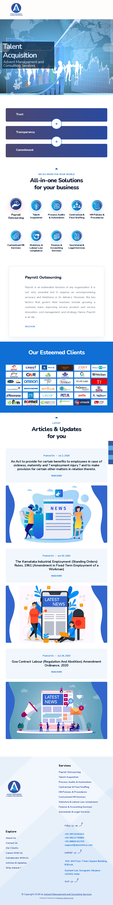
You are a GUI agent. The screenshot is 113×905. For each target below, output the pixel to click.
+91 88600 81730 (74, 841)
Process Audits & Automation (75, 782)
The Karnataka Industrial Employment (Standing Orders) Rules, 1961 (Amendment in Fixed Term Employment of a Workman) (56, 565)
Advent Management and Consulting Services (68, 894)
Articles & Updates (16, 863)
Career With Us (14, 853)
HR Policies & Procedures (73, 792)
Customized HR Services (72, 797)
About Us (11, 838)
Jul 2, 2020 (64, 455)
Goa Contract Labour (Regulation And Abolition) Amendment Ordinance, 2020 (56, 663)
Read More (30, 327)
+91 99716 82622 (74, 834)
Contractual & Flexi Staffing (74, 787)
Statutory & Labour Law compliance (78, 802)
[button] (5, 47)
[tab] (16, 214)
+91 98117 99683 (74, 837)
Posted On (49, 455)
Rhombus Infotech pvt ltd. (64, 898)
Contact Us (12, 843)
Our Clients (12, 848)
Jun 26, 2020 (64, 655)
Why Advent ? (13, 867)
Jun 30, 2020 (64, 555)
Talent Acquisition (69, 777)
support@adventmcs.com (79, 845)
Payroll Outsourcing (70, 772)
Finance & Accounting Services (75, 807)
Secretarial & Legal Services (74, 811)
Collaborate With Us (17, 858)
